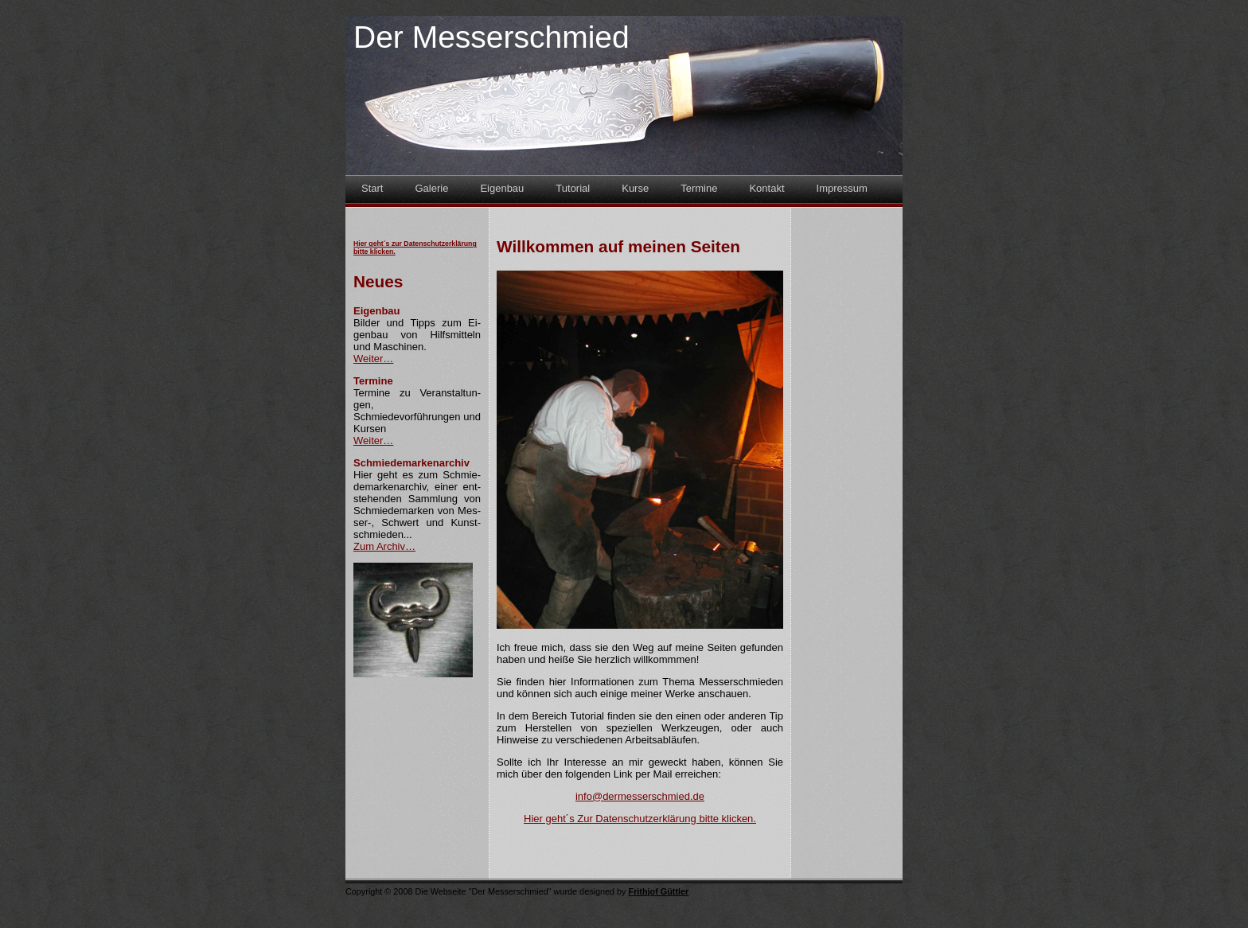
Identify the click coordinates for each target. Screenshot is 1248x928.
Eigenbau (502, 188)
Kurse (635, 188)
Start (372, 188)
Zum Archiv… (384, 546)
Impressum (842, 188)
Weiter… (373, 359)
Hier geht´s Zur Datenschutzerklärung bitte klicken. (640, 819)
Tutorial (573, 188)
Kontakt (766, 188)
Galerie (431, 188)
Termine (699, 188)
